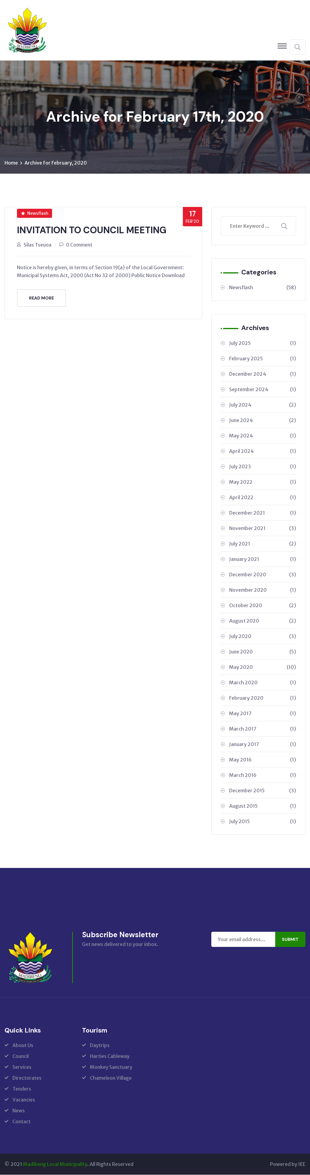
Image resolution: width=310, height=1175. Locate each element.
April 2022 (262, 498)
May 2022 (262, 482)
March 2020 (262, 683)
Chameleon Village (111, 1078)
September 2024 (262, 390)
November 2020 (262, 590)
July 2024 (262, 405)
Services (21, 1067)
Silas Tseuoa (37, 245)
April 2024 (262, 451)
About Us (22, 1045)
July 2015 (262, 822)
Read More (41, 298)
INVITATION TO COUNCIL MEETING (92, 230)
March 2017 (262, 729)
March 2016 (262, 775)
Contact (21, 1122)
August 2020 (262, 621)
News (18, 1111)
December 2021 (262, 513)
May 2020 (262, 667)
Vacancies (23, 1100)
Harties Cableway (110, 1056)
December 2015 (262, 791)
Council (20, 1056)
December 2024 (262, 374)
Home (11, 163)
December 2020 (262, 575)
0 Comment (79, 245)
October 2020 (262, 606)
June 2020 (262, 652)
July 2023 (262, 467)
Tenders (21, 1089)
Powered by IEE (287, 1164)
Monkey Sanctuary (111, 1067)
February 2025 (262, 359)
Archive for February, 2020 (56, 163)
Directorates (26, 1078)
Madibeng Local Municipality (55, 1164)
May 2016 (262, 760)
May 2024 (262, 436)
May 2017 (262, 714)
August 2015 (262, 806)
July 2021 (262, 544)
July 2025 (262, 343)
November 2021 (262, 528)
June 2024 (262, 420)
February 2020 (262, 698)
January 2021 (262, 559)
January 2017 (262, 744)
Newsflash (34, 213)
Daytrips (100, 1045)
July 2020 (262, 636)
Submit (290, 939)
